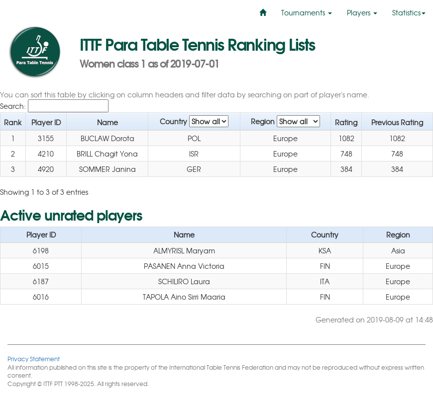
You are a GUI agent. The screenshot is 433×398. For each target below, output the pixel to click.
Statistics (409, 12)
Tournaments (306, 12)
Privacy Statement (33, 358)
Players (362, 12)
